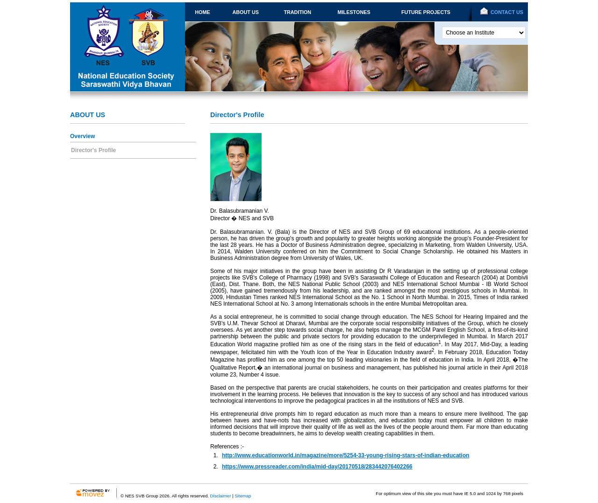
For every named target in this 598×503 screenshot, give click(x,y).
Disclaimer (220, 495)
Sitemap (243, 495)
